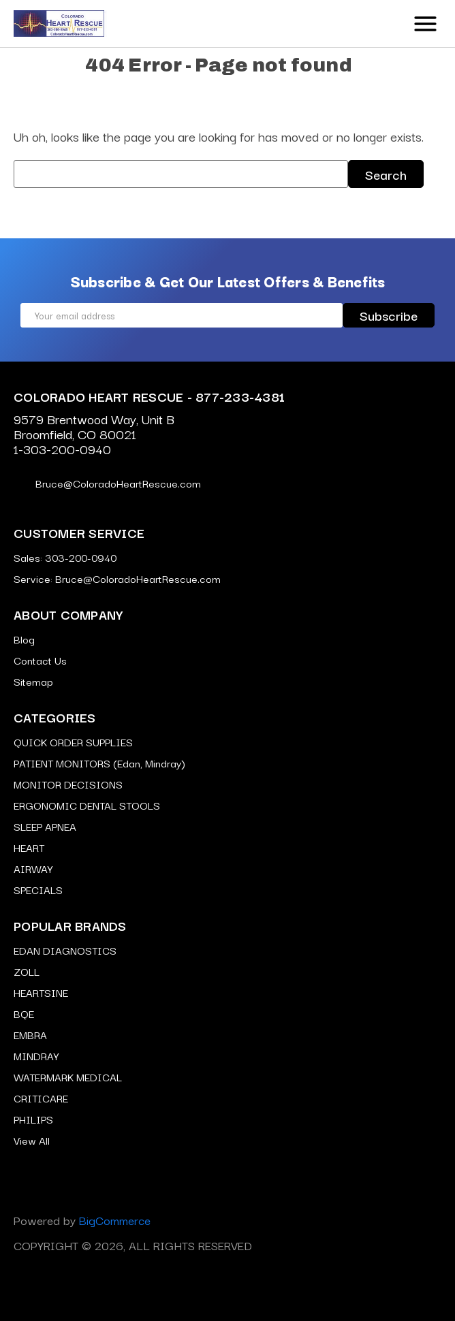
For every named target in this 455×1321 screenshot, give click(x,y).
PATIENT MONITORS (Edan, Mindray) (99, 762)
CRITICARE (41, 1097)
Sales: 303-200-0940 (65, 557)
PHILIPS (33, 1119)
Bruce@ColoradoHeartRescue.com (107, 483)
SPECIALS (38, 889)
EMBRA (30, 1034)
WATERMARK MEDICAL (68, 1076)
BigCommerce (115, 1220)
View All (32, 1140)
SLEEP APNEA (45, 826)
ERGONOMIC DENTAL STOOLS (87, 805)
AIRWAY (33, 868)
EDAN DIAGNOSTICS (65, 950)
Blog (24, 639)
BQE (24, 1013)
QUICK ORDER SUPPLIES (73, 741)
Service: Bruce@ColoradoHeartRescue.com (117, 578)
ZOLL (27, 971)
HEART (29, 847)
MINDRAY (36, 1055)
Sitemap (33, 681)
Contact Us (40, 660)
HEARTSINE (41, 992)
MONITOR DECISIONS (68, 784)
